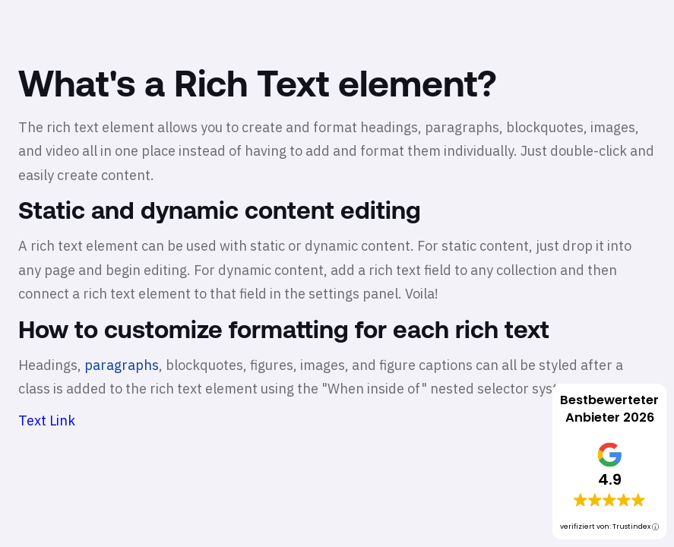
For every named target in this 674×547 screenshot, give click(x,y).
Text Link (46, 420)
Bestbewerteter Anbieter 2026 (609, 408)
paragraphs (121, 365)
